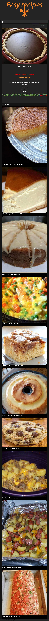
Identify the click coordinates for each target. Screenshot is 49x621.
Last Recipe (35, 25)
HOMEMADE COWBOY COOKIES (10, 448)
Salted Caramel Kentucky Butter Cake (12, 415)
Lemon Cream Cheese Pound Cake (11, 274)
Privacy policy (11, 619)
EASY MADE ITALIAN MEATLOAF (11, 617)
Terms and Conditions (5, 619)
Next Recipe (43, 25)
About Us (16, 619)
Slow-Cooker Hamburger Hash (10, 498)
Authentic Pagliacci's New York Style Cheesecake (16, 214)
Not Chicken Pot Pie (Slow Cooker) (11, 324)
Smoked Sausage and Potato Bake (11, 567)
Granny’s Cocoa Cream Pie (24, 66)
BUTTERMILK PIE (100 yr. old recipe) (12, 164)
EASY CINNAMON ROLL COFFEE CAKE (12, 366)
